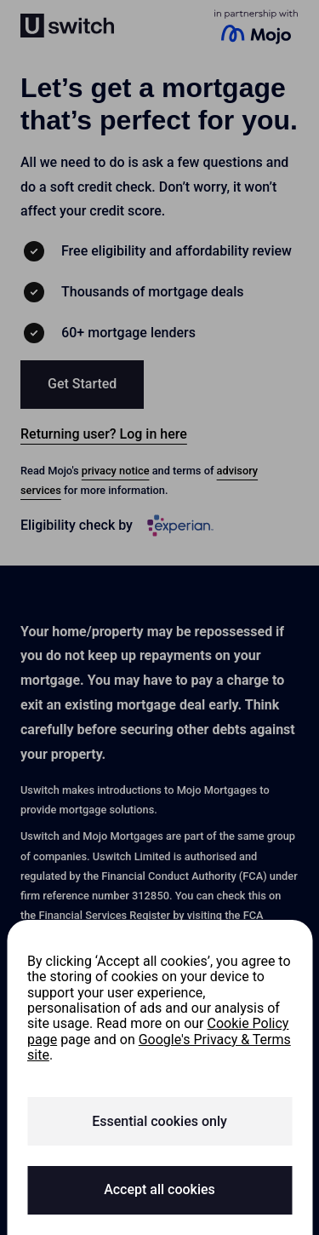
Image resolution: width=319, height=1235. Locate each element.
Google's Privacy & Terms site (159, 1047)
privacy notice (116, 470)
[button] (82, 384)
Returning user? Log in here (103, 434)
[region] (159, 1077)
